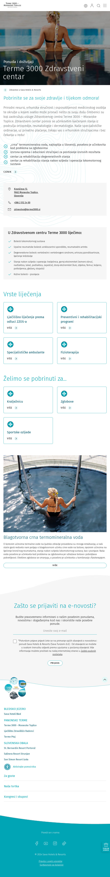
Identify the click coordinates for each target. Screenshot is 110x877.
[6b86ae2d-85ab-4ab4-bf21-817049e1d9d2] (55, 631)
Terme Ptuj (9, 736)
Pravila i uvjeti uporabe (50, 861)
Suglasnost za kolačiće (51, 864)
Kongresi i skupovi (16, 796)
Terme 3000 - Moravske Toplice (20, 725)
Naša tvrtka (11, 786)
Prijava (55, 663)
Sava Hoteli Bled (12, 714)
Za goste (9, 776)
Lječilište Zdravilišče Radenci (19, 731)
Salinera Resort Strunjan (17, 753)
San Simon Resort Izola (16, 759)
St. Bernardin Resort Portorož (19, 748)
